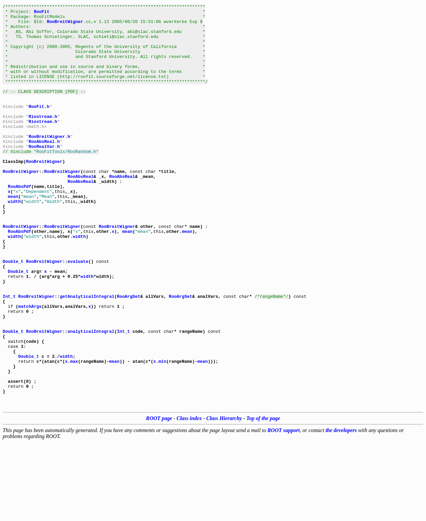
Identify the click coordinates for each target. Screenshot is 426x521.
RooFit (42, 13)
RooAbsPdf (19, 223)
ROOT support (283, 509)
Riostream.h (43, 139)
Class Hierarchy (224, 497)
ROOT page (159, 497)
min (162, 433)
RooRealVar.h (44, 175)
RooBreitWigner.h (49, 163)
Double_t (13, 313)
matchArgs (30, 367)
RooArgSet (128, 355)
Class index (189, 497)
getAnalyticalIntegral (87, 355)
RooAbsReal (81, 211)
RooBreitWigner (65, 25)
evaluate (78, 313)
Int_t (9, 355)
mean (13, 235)
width (14, 241)
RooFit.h (39, 127)
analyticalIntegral (91, 397)
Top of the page (263, 497)
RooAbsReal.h (44, 169)
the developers (341, 509)
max (74, 433)
